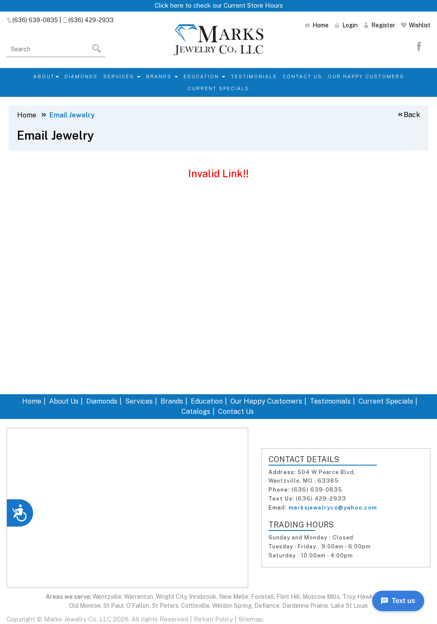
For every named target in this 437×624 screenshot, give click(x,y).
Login (346, 25)
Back (408, 115)
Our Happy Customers (366, 76)
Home (316, 25)
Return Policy (213, 619)
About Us (64, 401)
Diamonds (81, 76)
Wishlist (416, 25)
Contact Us (302, 76)
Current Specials (218, 88)
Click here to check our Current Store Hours (218, 5)
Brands (162, 76)
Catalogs (195, 411)
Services (121, 76)
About (46, 76)
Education (204, 76)
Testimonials (254, 76)
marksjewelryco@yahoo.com (332, 507)
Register (379, 25)
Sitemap (251, 619)
